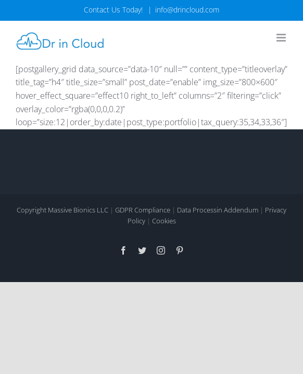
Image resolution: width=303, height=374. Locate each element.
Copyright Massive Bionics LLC (62, 237)
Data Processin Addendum (217, 237)
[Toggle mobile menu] (281, 37)
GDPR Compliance (142, 237)
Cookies (164, 247)
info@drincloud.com (187, 10)
